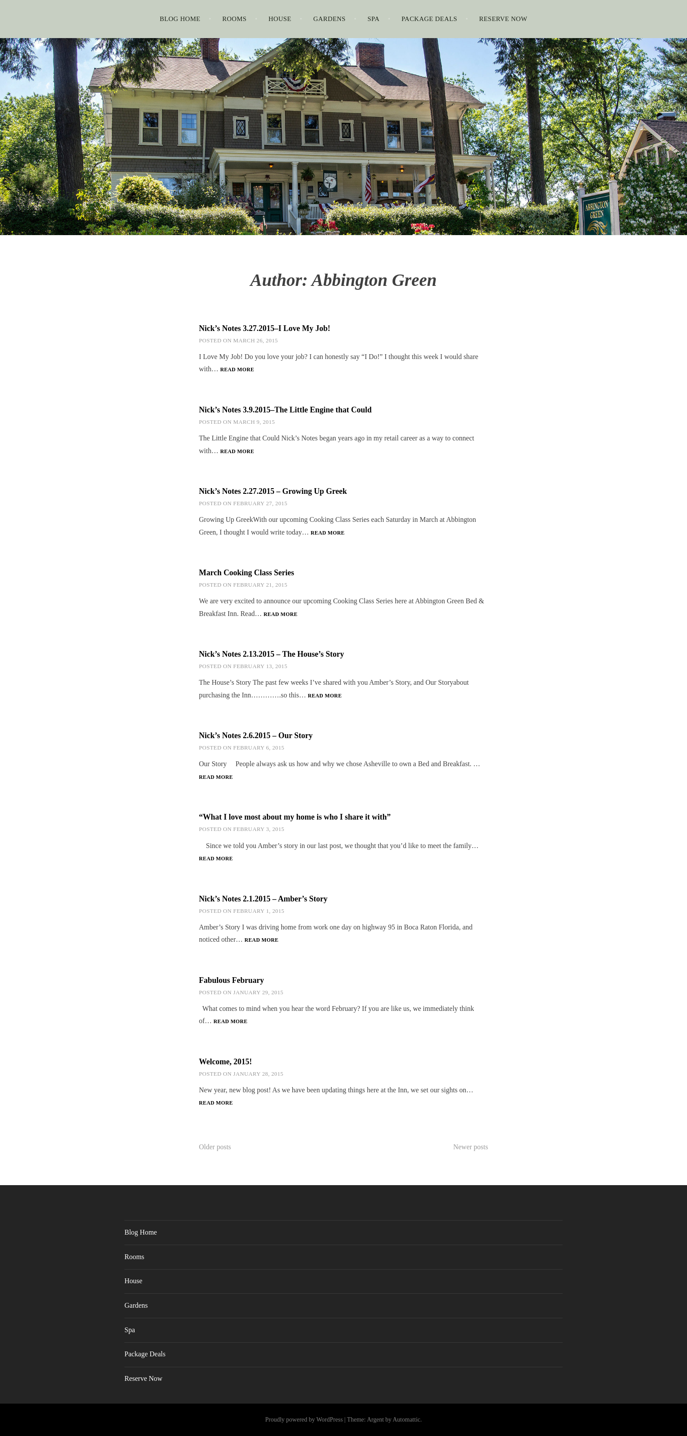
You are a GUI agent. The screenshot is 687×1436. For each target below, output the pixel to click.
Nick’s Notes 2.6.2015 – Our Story (256, 735)
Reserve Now (503, 18)
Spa (374, 18)
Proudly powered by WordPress (304, 1419)
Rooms (234, 18)
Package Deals (429, 18)
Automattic (406, 1419)
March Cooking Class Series (246, 572)
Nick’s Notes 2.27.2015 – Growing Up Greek (273, 491)
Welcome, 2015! (225, 1061)
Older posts (215, 1147)
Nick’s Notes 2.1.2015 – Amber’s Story (263, 898)
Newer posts (470, 1147)
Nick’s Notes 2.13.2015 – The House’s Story (271, 654)
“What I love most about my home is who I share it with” (295, 817)
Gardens (329, 18)
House (280, 18)
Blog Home (179, 18)
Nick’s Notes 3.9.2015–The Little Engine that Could (285, 409)
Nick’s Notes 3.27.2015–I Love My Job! (264, 328)
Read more (237, 369)
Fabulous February (231, 980)
